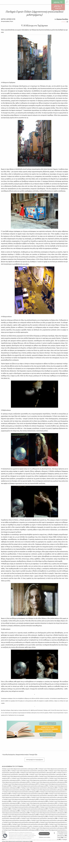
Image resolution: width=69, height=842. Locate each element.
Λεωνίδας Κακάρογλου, (19, 754)
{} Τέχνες (7, 21)
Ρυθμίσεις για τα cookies (44, 837)
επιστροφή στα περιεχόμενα (34, 759)
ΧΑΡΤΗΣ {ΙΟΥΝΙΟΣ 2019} (8, 19)
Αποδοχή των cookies (44, 833)
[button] (5, 836)
